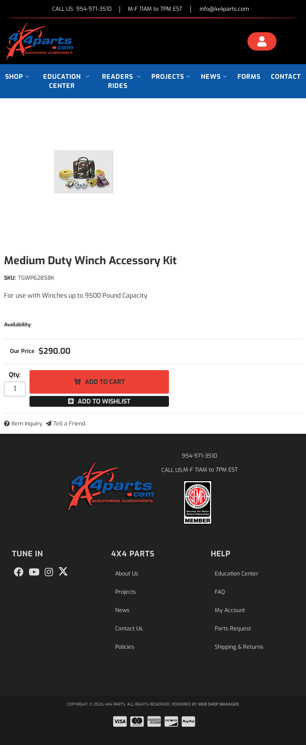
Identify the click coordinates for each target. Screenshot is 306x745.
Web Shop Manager (218, 704)
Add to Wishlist (104, 401)
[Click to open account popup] (262, 43)
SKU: (10, 278)
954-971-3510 (199, 456)
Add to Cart (105, 382)
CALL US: (82, 9)
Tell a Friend (69, 423)
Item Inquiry (27, 423)
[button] (17, 76)
